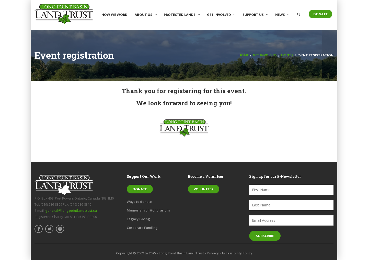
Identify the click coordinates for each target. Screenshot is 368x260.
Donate (320, 14)
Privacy (213, 253)
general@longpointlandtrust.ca (71, 210)
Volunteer (203, 189)
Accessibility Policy (237, 253)
